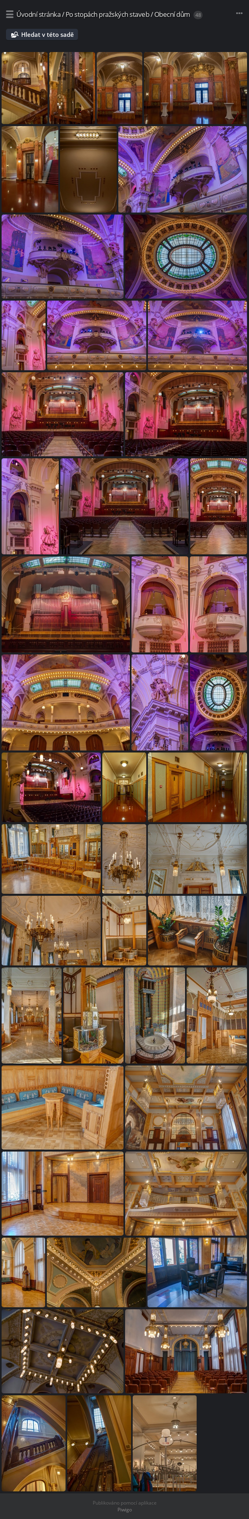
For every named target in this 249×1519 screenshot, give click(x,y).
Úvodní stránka (38, 14)
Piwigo (125, 1509)
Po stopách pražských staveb (107, 14)
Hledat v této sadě (47, 34)
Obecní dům (172, 14)
